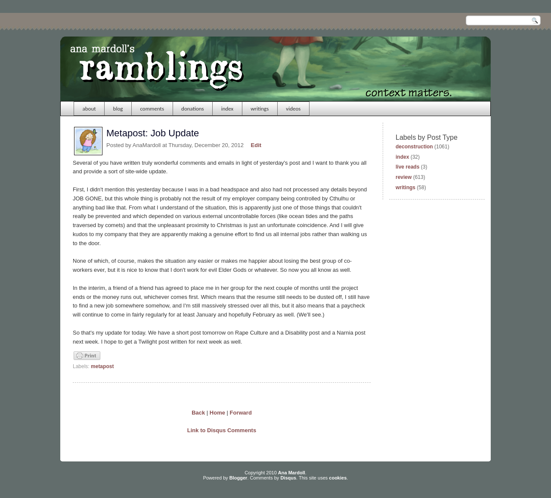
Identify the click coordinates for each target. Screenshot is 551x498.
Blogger (238, 477)
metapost (102, 366)
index (227, 108)
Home (217, 412)
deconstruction (414, 147)
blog (118, 108)
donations (192, 108)
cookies (338, 477)
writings (260, 108)
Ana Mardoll (291, 472)
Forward (241, 412)
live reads (407, 167)
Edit (256, 145)
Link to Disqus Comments (221, 430)
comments (152, 108)
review (404, 177)
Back (198, 412)
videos (293, 108)
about (89, 108)
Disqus (288, 477)
